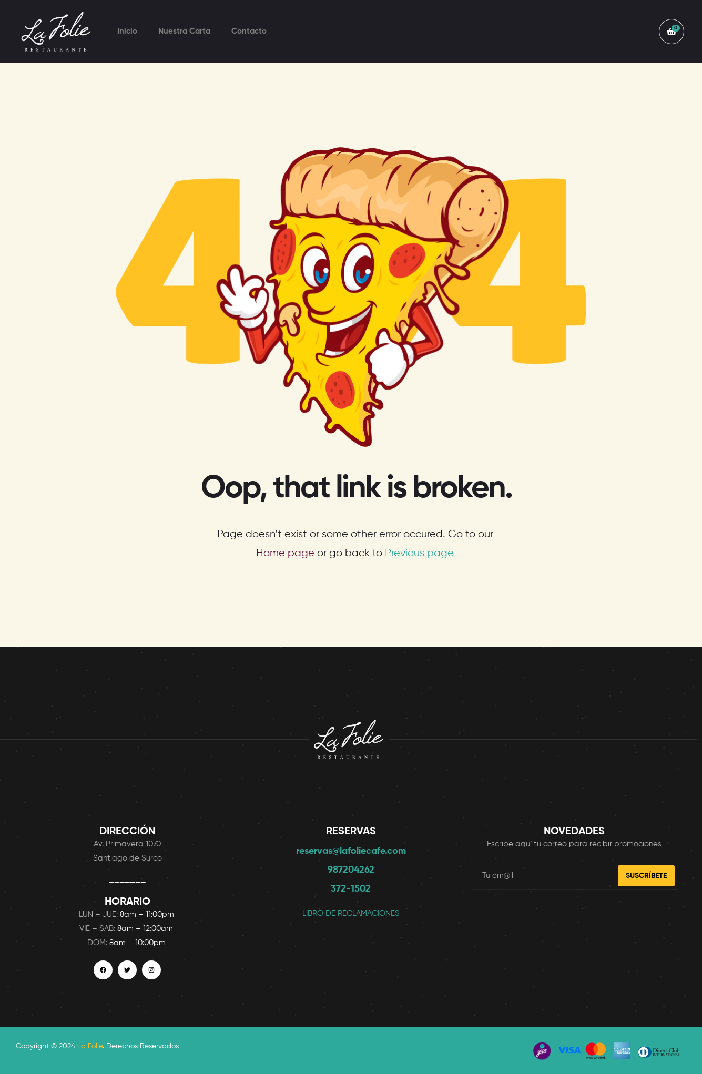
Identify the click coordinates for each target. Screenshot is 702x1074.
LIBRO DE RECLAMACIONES (351, 913)
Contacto (249, 31)
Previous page (419, 553)
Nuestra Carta (184, 31)
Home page (285, 553)
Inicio (127, 31)
